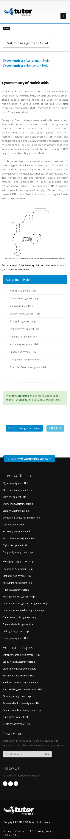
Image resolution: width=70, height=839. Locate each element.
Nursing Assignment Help (16, 716)
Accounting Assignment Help (24, 344)
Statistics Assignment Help (24, 336)
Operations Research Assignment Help (23, 610)
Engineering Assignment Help (25, 313)
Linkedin (10, 783)
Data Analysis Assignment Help (19, 624)
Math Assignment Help (21, 305)
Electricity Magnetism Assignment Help (23, 689)
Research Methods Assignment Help (22, 703)
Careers (19, 830)
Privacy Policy (44, 830)
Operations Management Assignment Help (25, 603)
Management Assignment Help (25, 359)
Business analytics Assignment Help (22, 710)
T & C (30, 830)
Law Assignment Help (14, 524)
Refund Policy (11, 835)
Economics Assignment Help (24, 328)
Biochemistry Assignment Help (31, 28)
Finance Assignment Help (23, 351)
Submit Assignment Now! (26, 43)
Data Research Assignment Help (20, 617)
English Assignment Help (15, 545)
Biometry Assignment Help (17, 696)
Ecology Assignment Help (16, 637)
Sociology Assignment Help (17, 531)
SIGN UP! (55, 428)
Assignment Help (18, 280)
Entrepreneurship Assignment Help (21, 654)
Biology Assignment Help (23, 321)
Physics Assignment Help (23, 290)
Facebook (5, 783)
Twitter (16, 783)
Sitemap (7, 830)
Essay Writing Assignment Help (19, 661)
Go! (47, 754)
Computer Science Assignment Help (28, 367)
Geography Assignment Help (18, 552)
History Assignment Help (16, 631)
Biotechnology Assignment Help (19, 668)
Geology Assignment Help (16, 723)
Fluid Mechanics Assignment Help (20, 682)
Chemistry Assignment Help (24, 298)
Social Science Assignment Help (19, 538)
